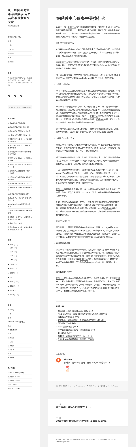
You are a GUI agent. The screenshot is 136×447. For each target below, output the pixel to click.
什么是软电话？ (65, 333)
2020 (12, 286)
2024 (12, 268)
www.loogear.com (63, 442)
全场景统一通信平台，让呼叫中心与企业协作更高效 (20, 218)
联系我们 (11, 62)
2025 (12, 264)
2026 (12, 245)
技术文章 (11, 338)
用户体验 (11, 349)
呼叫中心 (11, 310)
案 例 (10, 57)
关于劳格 (11, 53)
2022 (12, 277)
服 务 (10, 41)
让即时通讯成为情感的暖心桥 (18, 194)
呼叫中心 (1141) (14, 388)
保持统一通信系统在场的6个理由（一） (75, 336)
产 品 (10, 45)
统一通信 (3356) (14, 380)
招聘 (9, 334)
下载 (9, 314)
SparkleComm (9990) (16, 373)
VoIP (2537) (12, 384)
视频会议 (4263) (14, 376)
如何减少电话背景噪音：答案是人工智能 (76, 339)
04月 (12, 248)
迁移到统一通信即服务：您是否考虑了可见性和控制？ (82, 320)
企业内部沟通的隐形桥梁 (17, 123)
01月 (12, 260)
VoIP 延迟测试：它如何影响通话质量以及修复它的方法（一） (85, 313)
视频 (9, 353)
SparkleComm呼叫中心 (70, 287)
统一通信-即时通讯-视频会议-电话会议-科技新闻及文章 (19, 16)
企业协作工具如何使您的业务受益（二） (76, 310)
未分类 (10, 342)
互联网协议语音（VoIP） (69, 326)
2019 (12, 290)
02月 (12, 256)
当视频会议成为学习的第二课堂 (19, 183)
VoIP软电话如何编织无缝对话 (18, 127)
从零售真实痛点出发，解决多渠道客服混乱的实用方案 (20, 228)
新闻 (9, 318)
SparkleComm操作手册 (16, 322)
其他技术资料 (13, 330)
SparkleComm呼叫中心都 (89, 78)
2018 (12, 295)
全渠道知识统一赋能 (15, 223)
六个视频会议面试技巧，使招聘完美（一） (77, 329)
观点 (9, 326)
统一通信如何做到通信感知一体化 (20, 135)
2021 (12, 282)
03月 (12, 252)
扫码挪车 (11, 357)
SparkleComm (112, 227)
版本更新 (11, 345)
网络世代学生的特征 (67, 323)
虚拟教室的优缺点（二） (69, 317)
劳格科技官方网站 (14, 37)
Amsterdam (80, 386)
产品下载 (11, 49)
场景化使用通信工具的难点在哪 (19, 131)
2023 (12, 273)
